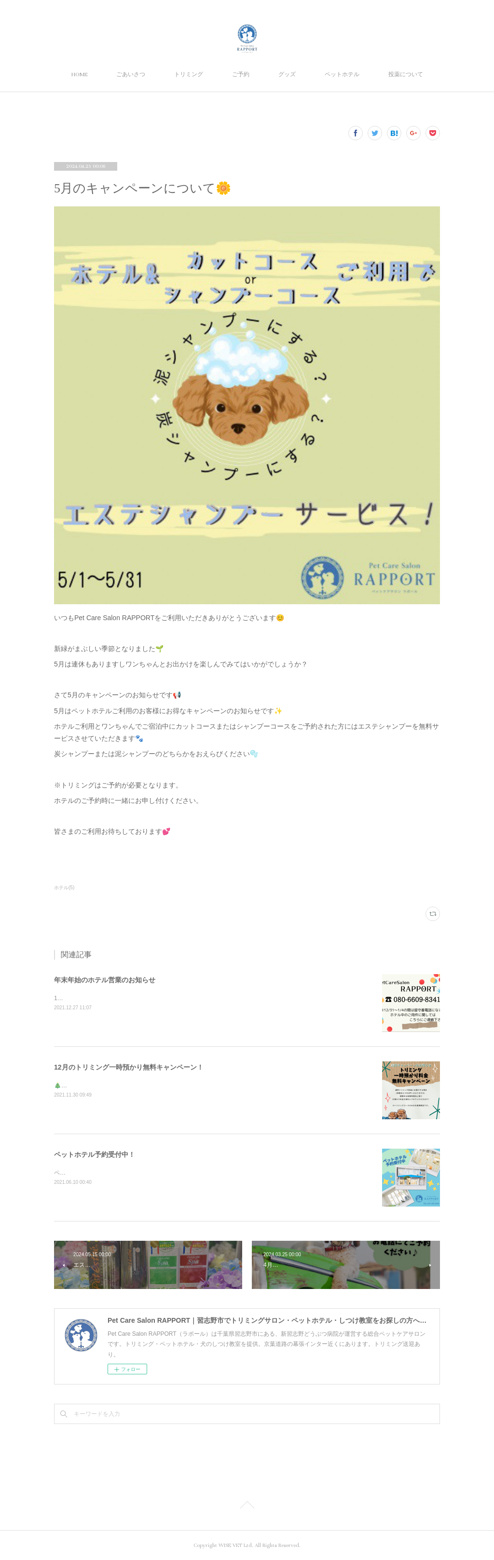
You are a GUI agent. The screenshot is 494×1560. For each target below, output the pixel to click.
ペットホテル (342, 74)
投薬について (405, 74)
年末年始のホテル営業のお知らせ (104, 980)
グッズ (287, 74)
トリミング (188, 74)
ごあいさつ (130, 74)
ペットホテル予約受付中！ (94, 1154)
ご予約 (240, 74)
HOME (79, 74)
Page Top (247, 1506)
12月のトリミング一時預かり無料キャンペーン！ (129, 1067)
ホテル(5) (64, 887)
